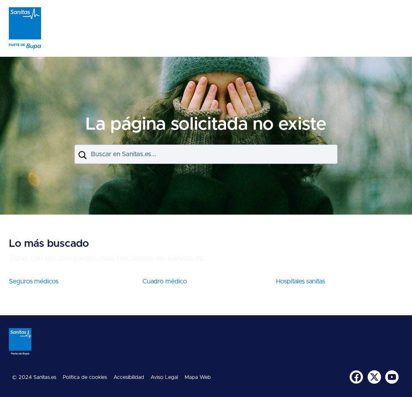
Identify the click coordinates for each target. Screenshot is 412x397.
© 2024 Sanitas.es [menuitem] (34, 377)
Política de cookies (85, 377)
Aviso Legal (164, 377)
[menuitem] (356, 377)
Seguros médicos (33, 281)
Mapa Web (198, 377)
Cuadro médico (164, 281)
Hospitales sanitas (300, 281)
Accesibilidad (128, 377)
